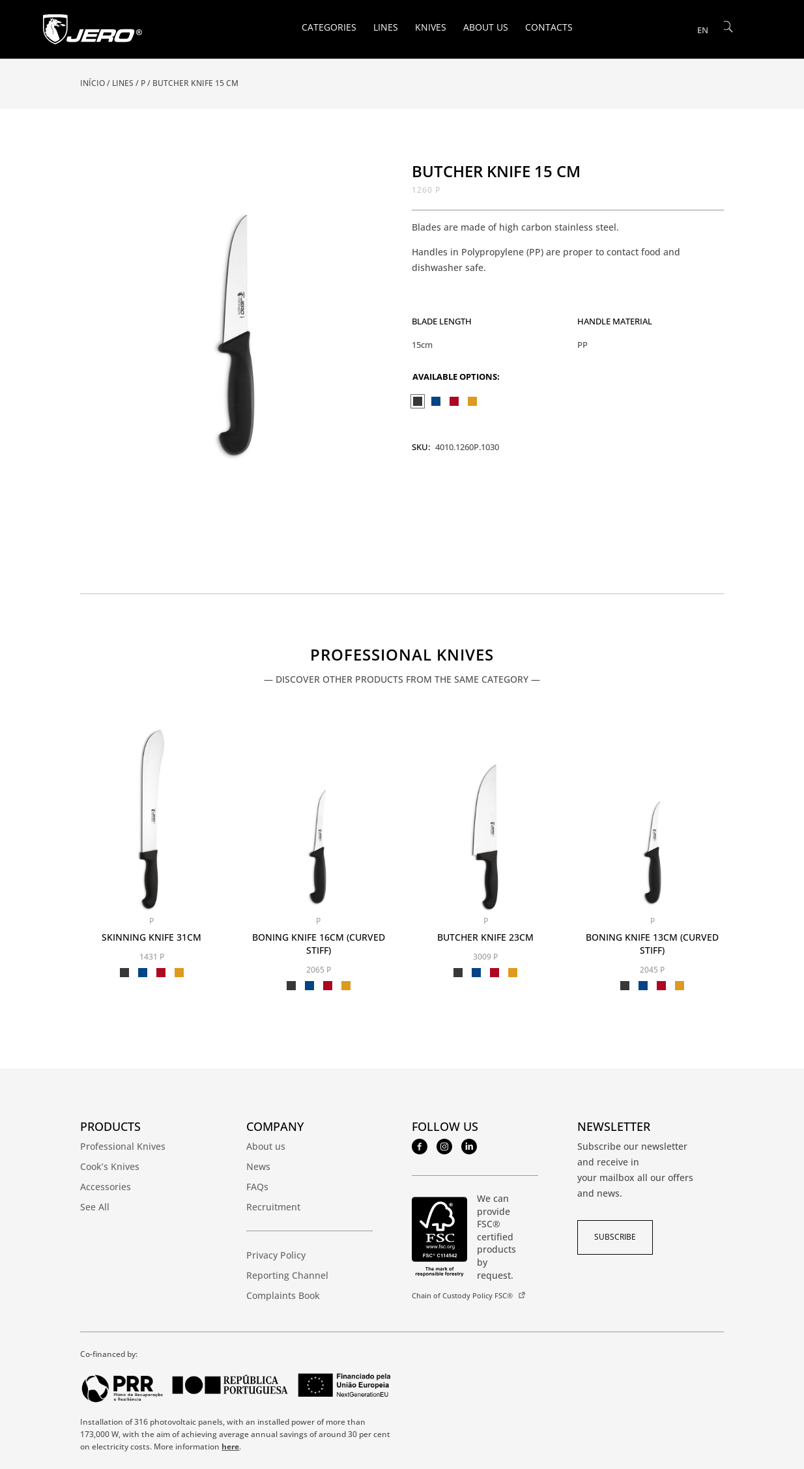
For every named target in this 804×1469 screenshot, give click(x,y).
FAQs (257, 1186)
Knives (430, 28)
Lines (385, 28)
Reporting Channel (287, 1275)
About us (485, 28)
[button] (371, 180)
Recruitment (273, 1207)
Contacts (549, 28)
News (258, 1166)
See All (94, 1207)
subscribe (615, 1236)
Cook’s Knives (109, 1166)
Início (92, 83)
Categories (329, 28)
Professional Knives (402, 656)
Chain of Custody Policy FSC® (462, 1295)
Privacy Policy (276, 1255)
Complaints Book (283, 1295)
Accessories (105, 1186)
